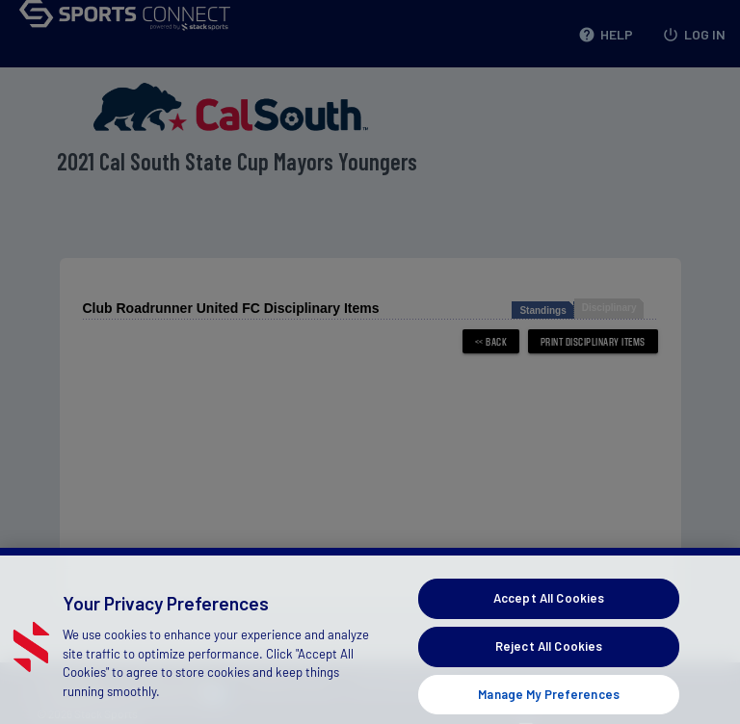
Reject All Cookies (548, 657)
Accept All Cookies (548, 609)
